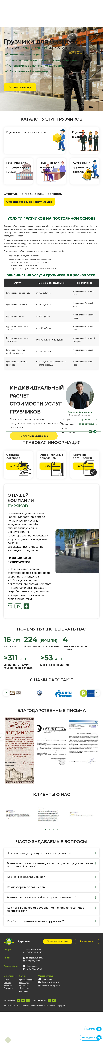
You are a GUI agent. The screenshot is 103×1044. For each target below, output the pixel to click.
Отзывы (7, 982)
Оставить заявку (20, 87)
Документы (9, 988)
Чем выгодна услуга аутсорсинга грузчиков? (39, 853)
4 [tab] (57, 829)
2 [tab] (49, 829)
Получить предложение (33, 435)
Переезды (23, 982)
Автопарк (23, 991)
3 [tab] (53, 829)
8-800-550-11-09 (33, 949)
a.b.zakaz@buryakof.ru (89, 424)
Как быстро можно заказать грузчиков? (35, 921)
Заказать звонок (58, 941)
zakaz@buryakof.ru (34, 958)
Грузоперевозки (26, 980)
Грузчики (23, 985)
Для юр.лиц (24, 988)
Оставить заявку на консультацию (29, 201)
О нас (6, 980)
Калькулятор (87, 941)
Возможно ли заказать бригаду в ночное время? (42, 897)
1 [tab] (45, 829)
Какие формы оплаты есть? (26, 887)
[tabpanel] (77, 551)
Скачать (50, 466)
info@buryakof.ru (33, 960)
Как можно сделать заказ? (26, 876)
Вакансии (8, 985)
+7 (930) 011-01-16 (34, 952)
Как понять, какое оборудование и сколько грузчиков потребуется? (45, 909)
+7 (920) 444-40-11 (88, 419)
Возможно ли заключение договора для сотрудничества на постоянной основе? (50, 865)
